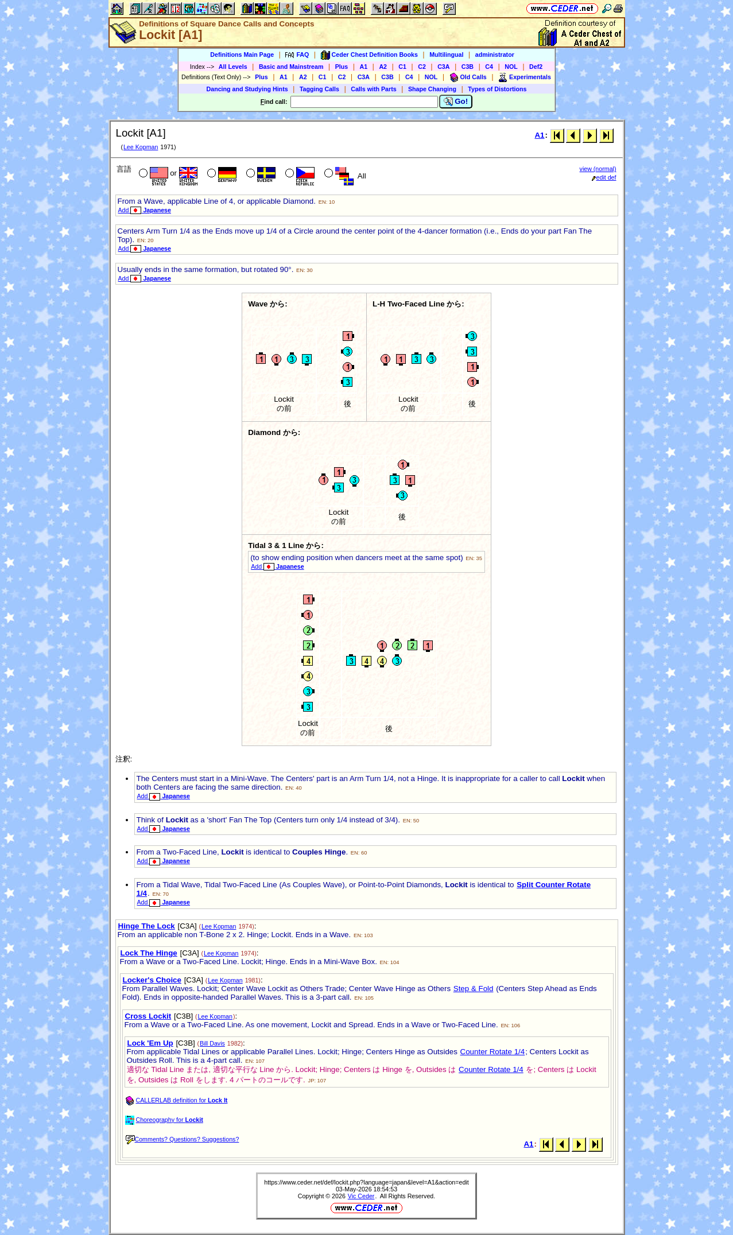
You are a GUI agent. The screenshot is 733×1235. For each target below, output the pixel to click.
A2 (383, 66)
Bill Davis (212, 1043)
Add (144, 210)
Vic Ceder (361, 1196)
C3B (467, 66)
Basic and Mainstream (291, 66)
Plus (341, 66)
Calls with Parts (373, 89)
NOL (511, 66)
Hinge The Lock (146, 926)
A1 (364, 66)
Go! (456, 101)
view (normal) (598, 168)
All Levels (233, 66)
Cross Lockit (148, 1016)
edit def (604, 177)
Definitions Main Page (242, 54)
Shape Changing (432, 89)
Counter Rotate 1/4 (492, 1051)
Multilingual (446, 54)
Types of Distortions (497, 89)
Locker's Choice (152, 980)
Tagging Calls (319, 89)
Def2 (535, 66)
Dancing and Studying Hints (247, 89)
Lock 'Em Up (150, 1043)
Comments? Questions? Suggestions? (182, 1139)
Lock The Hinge (149, 953)
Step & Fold (473, 988)
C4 (489, 66)
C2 (422, 66)
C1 (402, 66)
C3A (443, 66)
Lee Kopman (140, 146)
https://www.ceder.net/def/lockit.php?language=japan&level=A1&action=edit (366, 1182)
